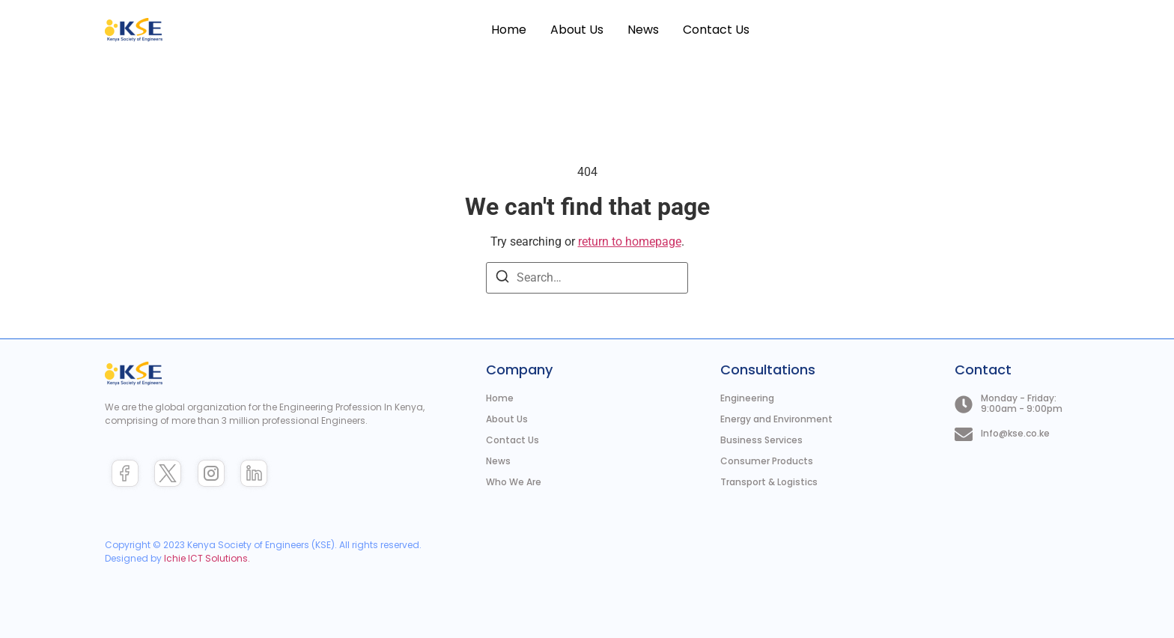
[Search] (502, 279)
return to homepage (629, 241)
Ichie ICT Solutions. (207, 558)
